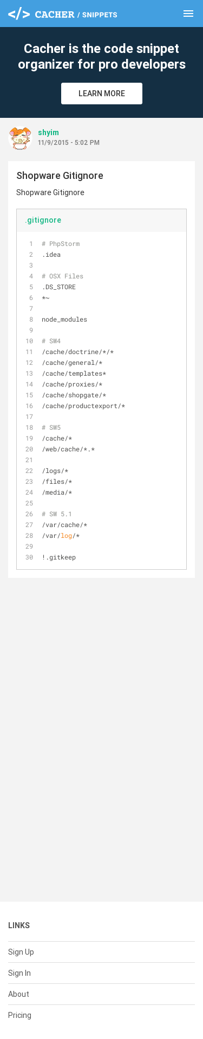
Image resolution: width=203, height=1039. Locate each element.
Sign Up (21, 952)
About (18, 994)
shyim (48, 132)
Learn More (101, 93)
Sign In (19, 973)
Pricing (19, 1015)
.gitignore (43, 220)
